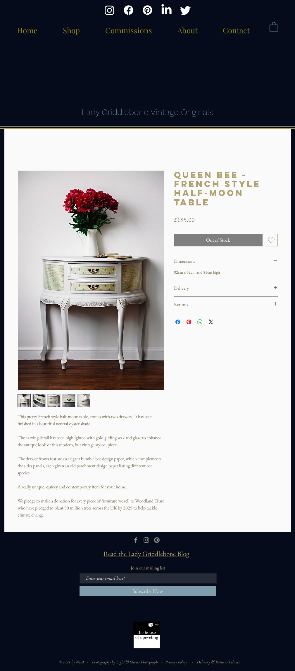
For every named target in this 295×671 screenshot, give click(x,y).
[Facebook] (128, 10)
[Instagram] (109, 10)
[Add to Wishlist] (271, 240)
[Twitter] (185, 10)
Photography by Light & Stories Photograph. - (128, 662)
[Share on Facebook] (177, 321)
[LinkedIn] (166, 10)
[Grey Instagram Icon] (146, 540)
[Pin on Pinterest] (188, 321)
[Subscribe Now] (148, 591)
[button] (274, 26)
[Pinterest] (147, 10)
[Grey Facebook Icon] (135, 540)
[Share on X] (211, 321)
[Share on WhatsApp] (199, 321)
